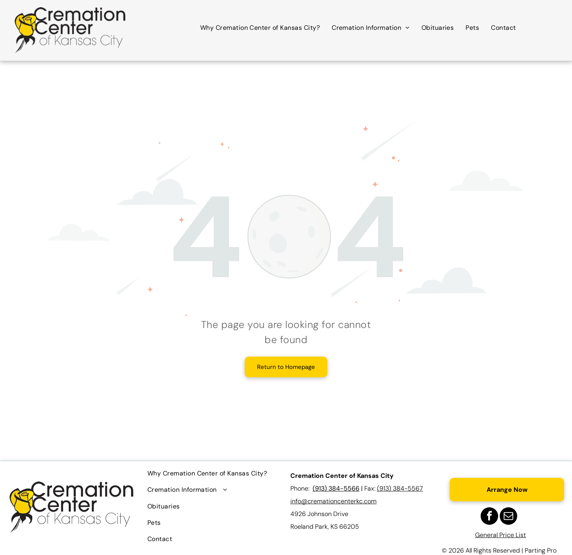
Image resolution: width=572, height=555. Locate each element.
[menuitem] (260, 27)
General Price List (500, 535)
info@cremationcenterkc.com (333, 501)
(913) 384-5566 (336, 488)
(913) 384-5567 (400, 488)
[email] (508, 517)
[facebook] (489, 517)
